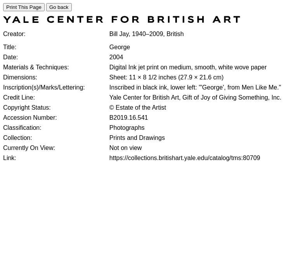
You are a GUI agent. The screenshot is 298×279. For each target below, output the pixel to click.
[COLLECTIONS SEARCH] (121, 20)
